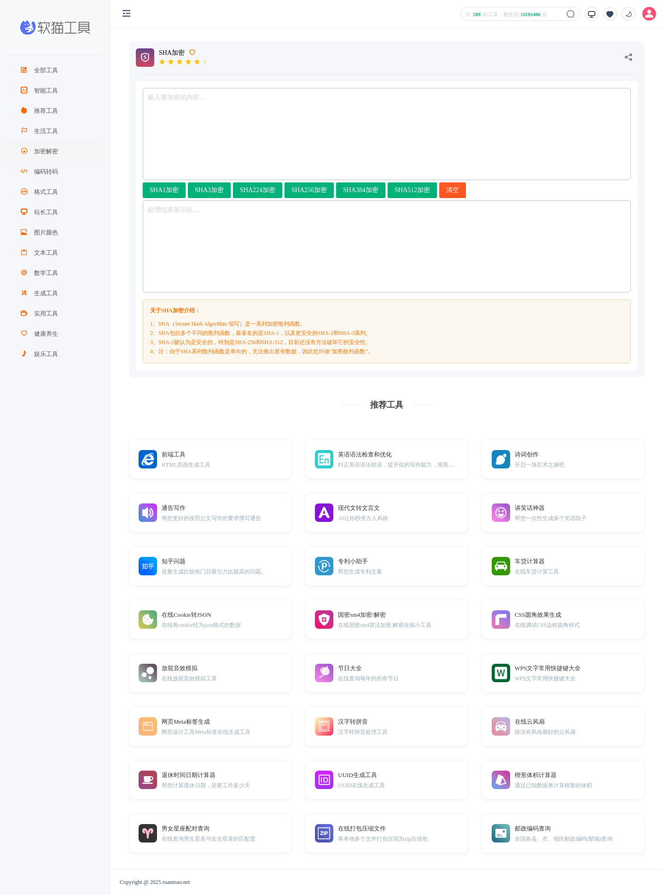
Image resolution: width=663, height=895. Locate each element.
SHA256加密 (309, 190)
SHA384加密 (360, 190)
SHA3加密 (209, 190)
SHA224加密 (257, 190)
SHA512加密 (412, 190)
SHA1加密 (164, 190)
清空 (452, 190)
